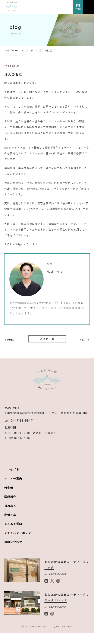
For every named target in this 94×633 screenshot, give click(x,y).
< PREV (9, 339)
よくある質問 (13, 524)
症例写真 (10, 515)
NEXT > (84, 339)
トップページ (12, 50)
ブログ (29, 50)
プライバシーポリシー (19, 533)
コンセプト (11, 469)
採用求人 (10, 506)
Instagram (67, 7)
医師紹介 (10, 496)
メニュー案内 (13, 478)
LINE (50, 7)
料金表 (8, 487)
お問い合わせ (13, 542)
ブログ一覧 (47, 339)
